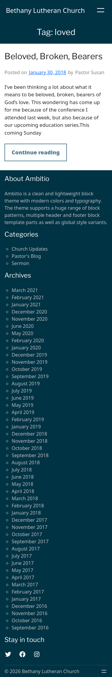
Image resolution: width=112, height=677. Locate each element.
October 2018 (27, 448)
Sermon (20, 263)
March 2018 (25, 498)
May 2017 (22, 570)
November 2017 (29, 527)
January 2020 (26, 347)
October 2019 (27, 369)
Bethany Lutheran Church (45, 10)
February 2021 (28, 297)
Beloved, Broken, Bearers (53, 56)
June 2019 (23, 398)
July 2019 (22, 390)
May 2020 (22, 333)
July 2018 (22, 469)
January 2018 (26, 512)
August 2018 (26, 462)
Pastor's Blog (26, 256)
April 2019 (23, 412)
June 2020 (23, 326)
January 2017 (26, 599)
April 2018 (23, 491)
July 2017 (22, 556)
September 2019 (30, 376)
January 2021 (26, 304)
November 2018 (29, 441)
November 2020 (29, 319)
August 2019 (26, 383)
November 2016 (29, 613)
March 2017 (25, 584)
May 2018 (22, 484)
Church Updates (30, 249)
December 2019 (29, 355)
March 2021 (25, 290)
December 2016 (29, 606)
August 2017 (26, 548)
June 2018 (23, 477)
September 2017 (30, 541)
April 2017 (23, 577)
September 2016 (30, 627)
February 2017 (28, 591)
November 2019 (29, 362)
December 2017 (29, 520)
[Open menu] (100, 10)
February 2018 (28, 505)
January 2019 (26, 426)
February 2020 (28, 340)
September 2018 (30, 455)
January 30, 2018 (47, 72)
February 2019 (28, 419)
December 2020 (29, 311)
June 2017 (23, 563)
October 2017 (27, 534)
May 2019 (22, 405)
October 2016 (27, 620)
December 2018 (29, 433)
